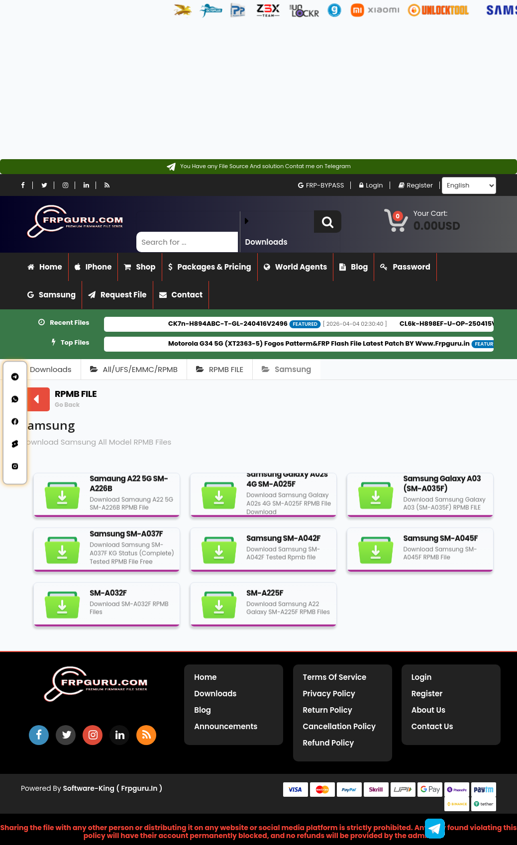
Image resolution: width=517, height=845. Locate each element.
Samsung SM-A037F (126, 538)
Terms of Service (335, 677)
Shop (139, 267)
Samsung (51, 294)
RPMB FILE (219, 369)
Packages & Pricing (209, 267)
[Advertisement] (255, 89)
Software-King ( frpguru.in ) (113, 788)
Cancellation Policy (339, 726)
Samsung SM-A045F (440, 542)
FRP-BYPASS (321, 185)
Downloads (51, 369)
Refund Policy (328, 743)
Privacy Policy (329, 693)
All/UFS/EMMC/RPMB (134, 369)
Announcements (225, 726)
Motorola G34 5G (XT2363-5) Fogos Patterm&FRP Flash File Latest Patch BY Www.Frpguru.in (339, 343)
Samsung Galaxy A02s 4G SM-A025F (286, 483)
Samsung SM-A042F (283, 542)
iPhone (93, 267)
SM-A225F (264, 597)
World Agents (295, 267)
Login (371, 185)
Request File (117, 294)
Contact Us (432, 726)
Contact (181, 294)
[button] (327, 221)
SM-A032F (108, 597)
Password (405, 267)
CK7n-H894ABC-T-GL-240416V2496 (248, 323)
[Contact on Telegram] (258, 167)
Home (44, 267)
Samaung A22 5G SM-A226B (129, 487)
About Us (428, 710)
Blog (353, 267)
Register (416, 185)
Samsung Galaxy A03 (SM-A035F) (442, 487)
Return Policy (327, 710)
